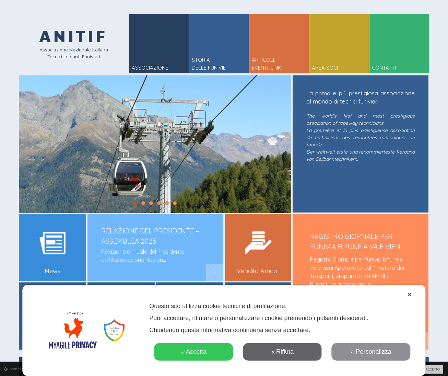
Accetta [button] (194, 351)
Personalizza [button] (371, 351)
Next (214, 272)
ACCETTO (433, 369)
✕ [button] (409, 294)
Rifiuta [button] (282, 351)
